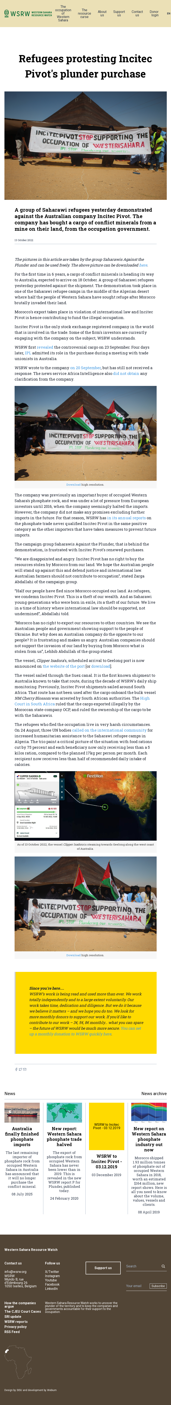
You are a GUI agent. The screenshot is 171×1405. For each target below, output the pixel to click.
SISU (19, 1390)
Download (73, 484)
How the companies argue (20, 1304)
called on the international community (110, 730)
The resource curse (84, 13)
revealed (45, 347)
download (100, 666)
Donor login (154, 13)
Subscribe (158, 1286)
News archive (154, 1093)
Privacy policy (15, 1327)
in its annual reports (127, 517)
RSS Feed (12, 1332)
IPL (28, 352)
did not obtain (126, 373)
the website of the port (64, 666)
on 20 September (85, 367)
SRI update (12, 1317)
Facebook (52, 1284)
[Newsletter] (136, 1286)
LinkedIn (51, 1289)
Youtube (51, 1280)
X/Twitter (52, 1272)
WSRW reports (16, 1322)
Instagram (52, 1276)
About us (102, 13)
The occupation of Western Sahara (63, 13)
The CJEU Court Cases (22, 1312)
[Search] (141, 1266)
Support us (119, 13)
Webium (52, 1390)
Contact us (137, 13)
